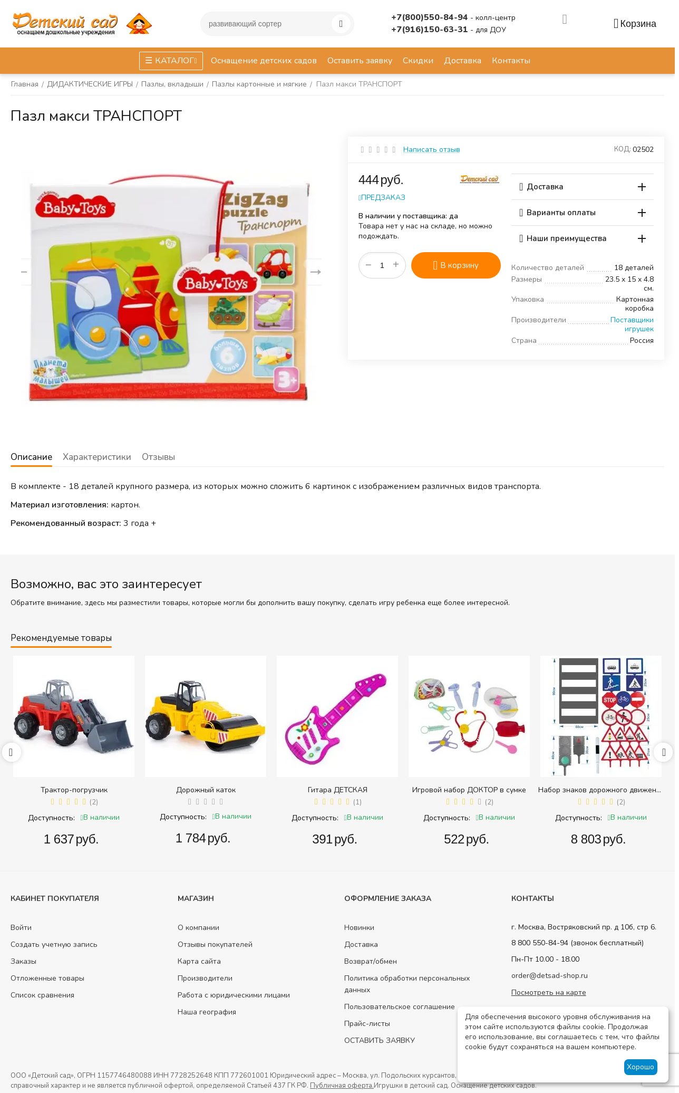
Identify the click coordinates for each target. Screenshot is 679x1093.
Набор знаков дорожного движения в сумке (601, 790)
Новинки (359, 928)
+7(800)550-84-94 (430, 17)
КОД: (622, 149)
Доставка (361, 944)
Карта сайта (199, 961)
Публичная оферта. (342, 1085)
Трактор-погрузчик (74, 790)
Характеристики (96, 457)
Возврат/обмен (370, 961)
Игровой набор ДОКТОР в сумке (469, 790)
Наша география (207, 1012)
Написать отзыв (431, 150)
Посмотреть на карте (548, 992)
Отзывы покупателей (215, 944)
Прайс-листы (367, 1024)
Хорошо (640, 1067)
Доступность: (51, 818)
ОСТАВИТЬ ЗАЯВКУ (379, 1041)
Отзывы (156, 457)
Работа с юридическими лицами (234, 995)
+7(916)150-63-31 (430, 29)
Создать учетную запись (54, 944)
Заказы (23, 961)
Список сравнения (42, 995)
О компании (198, 928)
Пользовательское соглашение (399, 1007)
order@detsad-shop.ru (549, 976)
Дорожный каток (206, 790)
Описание (31, 457)
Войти (21, 928)
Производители (205, 978)
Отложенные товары (47, 978)
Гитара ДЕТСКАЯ (337, 790)
